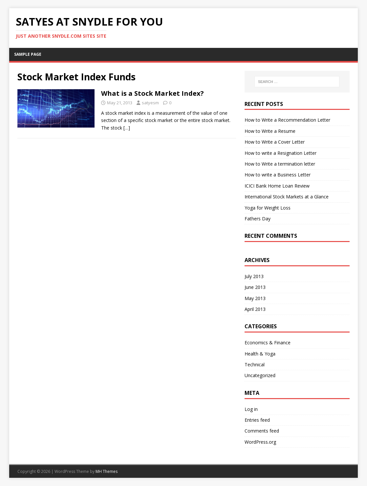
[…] (126, 128)
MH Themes (107, 471)
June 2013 (255, 287)
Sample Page (27, 54)
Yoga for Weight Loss (268, 208)
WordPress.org (260, 442)
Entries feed (257, 420)
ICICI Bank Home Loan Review (277, 186)
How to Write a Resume (270, 131)
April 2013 (255, 309)
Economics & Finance (268, 342)
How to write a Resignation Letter (280, 153)
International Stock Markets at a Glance (287, 196)
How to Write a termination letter (280, 164)
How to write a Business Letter (278, 175)
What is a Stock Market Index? (152, 93)
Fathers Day (257, 218)
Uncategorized (260, 375)
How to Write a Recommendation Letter (287, 120)
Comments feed (262, 431)
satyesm (150, 103)
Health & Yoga (260, 354)
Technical (255, 364)
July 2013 (254, 276)
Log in (251, 409)
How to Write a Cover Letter (275, 142)
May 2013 (255, 298)
